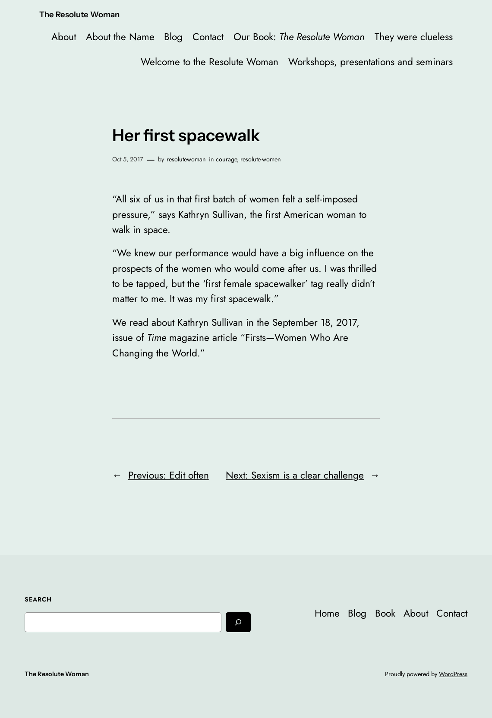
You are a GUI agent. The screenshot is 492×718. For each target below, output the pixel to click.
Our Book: (299, 37)
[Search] (238, 622)
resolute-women (260, 159)
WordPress (453, 674)
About (63, 37)
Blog (173, 37)
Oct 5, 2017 (127, 159)
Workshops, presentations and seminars (370, 62)
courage (226, 159)
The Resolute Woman (79, 14)
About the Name (120, 37)
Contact (208, 37)
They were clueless (414, 37)
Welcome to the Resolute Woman (209, 62)
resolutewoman (186, 159)
